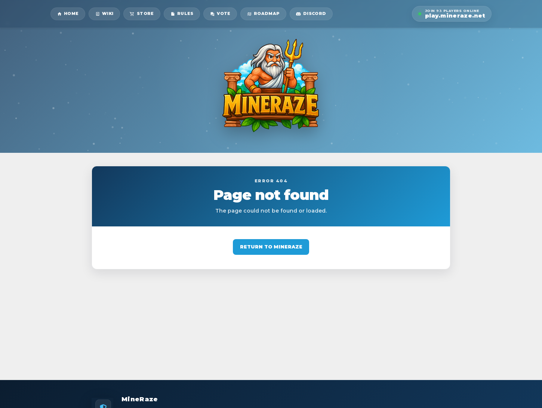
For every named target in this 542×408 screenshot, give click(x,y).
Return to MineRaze (271, 247)
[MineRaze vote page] (220, 13)
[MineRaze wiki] (104, 13)
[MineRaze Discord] (311, 13)
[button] (452, 14)
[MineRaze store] (141, 13)
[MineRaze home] (67, 13)
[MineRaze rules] (182, 13)
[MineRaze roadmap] (263, 13)
